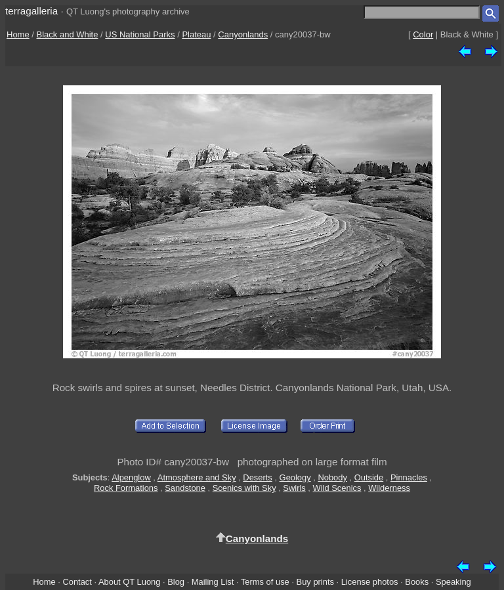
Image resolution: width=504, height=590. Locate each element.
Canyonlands (243, 34)
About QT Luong (129, 582)
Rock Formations (126, 488)
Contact (76, 582)
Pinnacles (408, 477)
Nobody (332, 477)
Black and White (67, 34)
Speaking (453, 582)
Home (18, 34)
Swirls (294, 488)
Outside (368, 477)
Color (423, 34)
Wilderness (389, 488)
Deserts (257, 477)
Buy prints (315, 582)
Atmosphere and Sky (197, 477)
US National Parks (140, 34)
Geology (295, 477)
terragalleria (31, 10)
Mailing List (213, 582)
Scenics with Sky (244, 488)
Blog (175, 582)
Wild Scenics (337, 488)
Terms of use (265, 582)
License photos (369, 582)
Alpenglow (131, 477)
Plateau (196, 34)
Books (417, 582)
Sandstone (185, 488)
